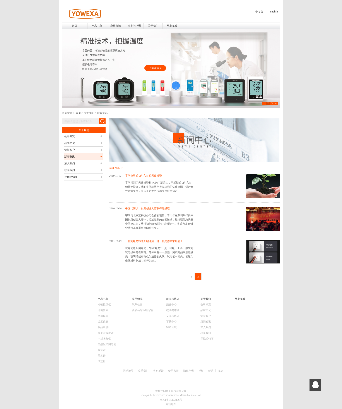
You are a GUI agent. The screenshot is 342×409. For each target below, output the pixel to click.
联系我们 (143, 370)
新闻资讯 (102, 112)
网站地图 (128, 370)
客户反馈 (158, 370)
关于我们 (89, 112)
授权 (200, 370)
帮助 (210, 370)
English (274, 11)
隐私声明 (188, 370)
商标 (220, 370)
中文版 (259, 11)
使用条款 (173, 370)
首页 (74, 25)
